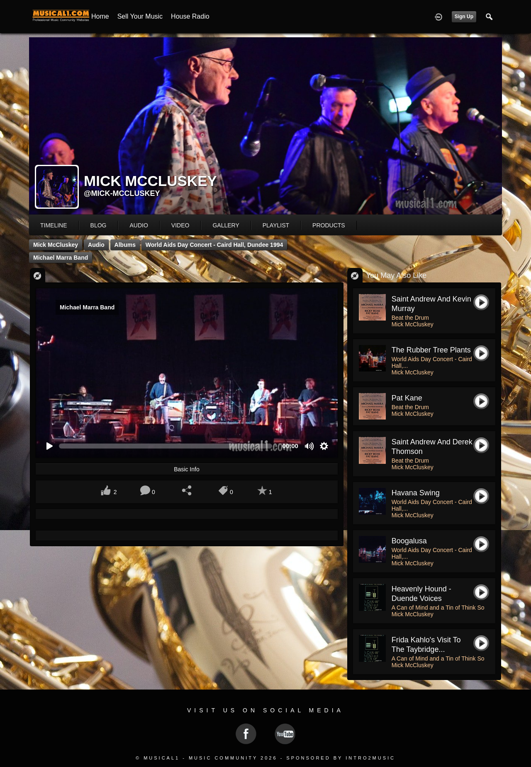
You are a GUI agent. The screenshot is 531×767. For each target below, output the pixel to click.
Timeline (53, 225)
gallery (225, 225)
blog (98, 225)
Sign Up (464, 16)
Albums (125, 244)
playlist (276, 225)
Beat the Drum (410, 317)
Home (100, 16)
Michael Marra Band (60, 257)
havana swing (416, 493)
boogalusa (409, 541)
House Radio (190, 16)
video (180, 225)
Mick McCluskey (55, 244)
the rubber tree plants (431, 350)
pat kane (407, 398)
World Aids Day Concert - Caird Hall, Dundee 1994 (214, 244)
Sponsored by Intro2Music (340, 757)
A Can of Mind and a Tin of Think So (438, 607)
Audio (96, 244)
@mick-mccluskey (122, 193)
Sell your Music (140, 16)
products (328, 225)
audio (138, 225)
